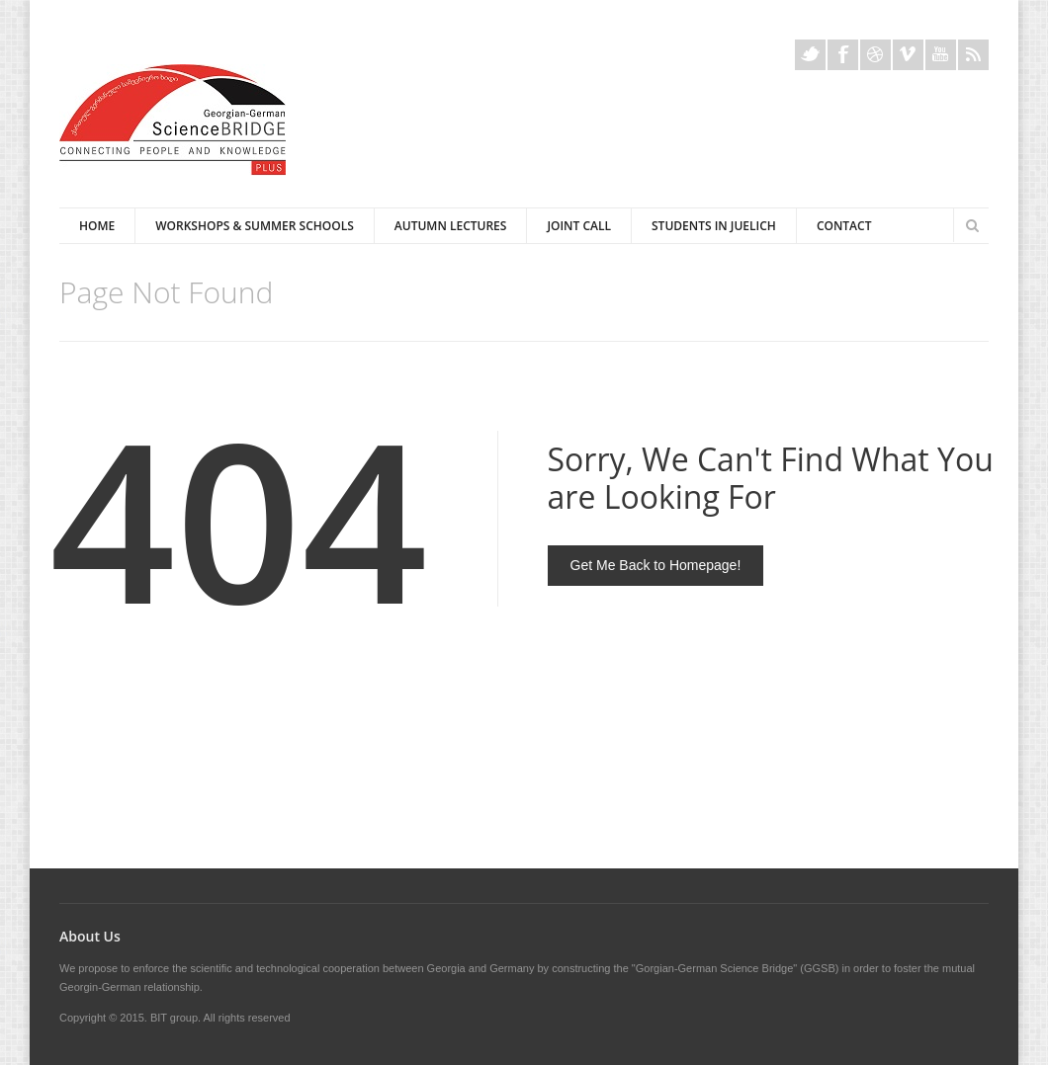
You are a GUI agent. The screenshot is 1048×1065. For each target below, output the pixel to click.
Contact (844, 225)
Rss (973, 55)
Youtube (940, 55)
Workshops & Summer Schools (254, 225)
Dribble (875, 55)
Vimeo (908, 55)
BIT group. (175, 1018)
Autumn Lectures (450, 225)
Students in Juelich (714, 225)
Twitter (810, 55)
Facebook (843, 55)
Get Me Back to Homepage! (656, 565)
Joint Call (579, 225)
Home (97, 225)
